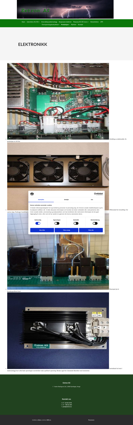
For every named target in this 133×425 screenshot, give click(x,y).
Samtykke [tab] (41, 199)
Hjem (23, 22)
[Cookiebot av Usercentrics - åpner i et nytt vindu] (95, 194)
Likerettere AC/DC (33, 22)
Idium (39, 420)
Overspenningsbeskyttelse (50, 24)
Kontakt (80, 24)
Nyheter (73, 24)
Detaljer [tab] (66, 199)
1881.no (49, 420)
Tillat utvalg (66, 230)
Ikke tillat (42, 230)
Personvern (91, 420)
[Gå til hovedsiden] (65, 18)
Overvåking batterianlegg (49, 22)
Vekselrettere (94, 22)
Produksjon (64, 24)
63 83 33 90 (68, 403)
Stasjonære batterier (65, 22)
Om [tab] (92, 199)
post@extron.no (67, 406)
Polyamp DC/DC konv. (80, 22)
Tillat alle (91, 230)
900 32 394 (68, 405)
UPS (101, 22)
